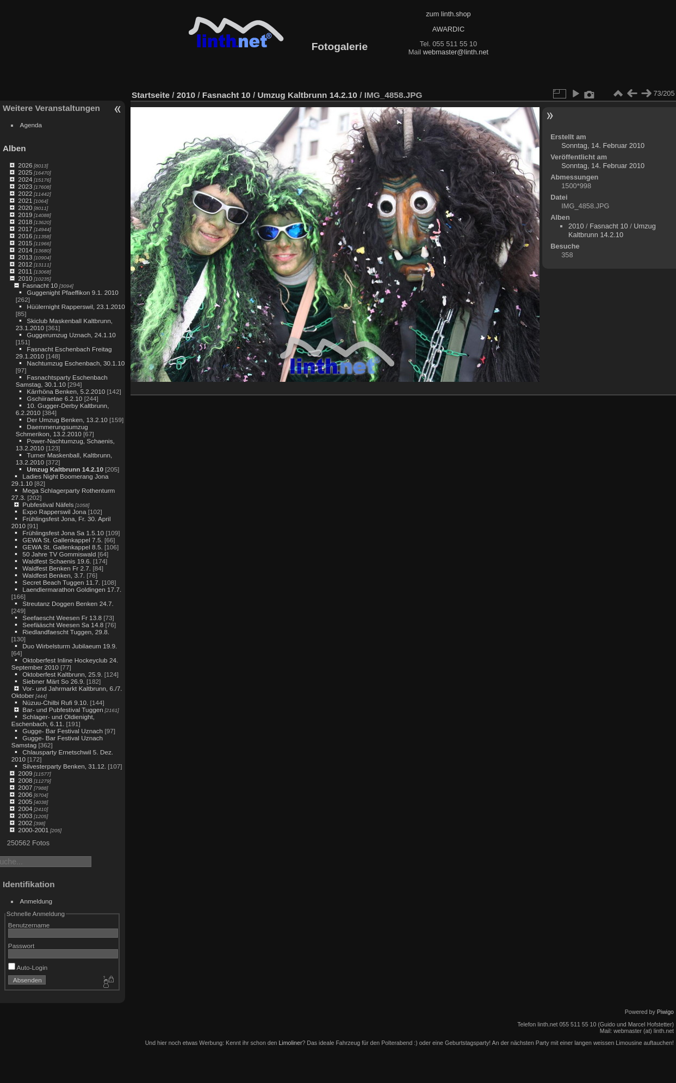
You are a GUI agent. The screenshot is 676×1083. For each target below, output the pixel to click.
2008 (25, 780)
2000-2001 (33, 829)
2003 (25, 815)
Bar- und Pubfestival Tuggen (62, 709)
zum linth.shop (448, 14)
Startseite (151, 95)
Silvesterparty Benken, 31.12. (64, 766)
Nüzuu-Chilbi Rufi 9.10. (55, 702)
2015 (25, 242)
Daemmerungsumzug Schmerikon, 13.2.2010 (52, 430)
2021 (25, 200)
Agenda (31, 124)
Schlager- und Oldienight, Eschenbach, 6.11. (53, 720)
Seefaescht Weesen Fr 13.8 (62, 617)
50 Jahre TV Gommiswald (59, 554)
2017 (25, 228)
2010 (25, 278)
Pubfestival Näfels (47, 504)
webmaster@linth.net (455, 52)
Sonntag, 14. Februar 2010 (602, 145)
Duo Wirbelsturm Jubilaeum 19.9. (69, 645)
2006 (25, 794)
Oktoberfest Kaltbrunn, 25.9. (62, 674)
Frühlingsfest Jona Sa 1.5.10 (63, 532)
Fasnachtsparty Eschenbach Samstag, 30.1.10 (62, 381)
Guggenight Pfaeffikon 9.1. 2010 (73, 292)
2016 (25, 235)
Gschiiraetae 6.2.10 (54, 398)
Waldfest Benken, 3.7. (53, 575)
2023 (25, 186)
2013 (25, 257)
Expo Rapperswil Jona (54, 511)
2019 (25, 214)
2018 (25, 221)
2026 (25, 165)
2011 (25, 271)
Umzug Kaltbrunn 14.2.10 (65, 469)
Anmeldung (36, 901)
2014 (25, 249)
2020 (25, 207)
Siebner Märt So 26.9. (53, 681)
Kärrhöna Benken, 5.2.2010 (66, 391)
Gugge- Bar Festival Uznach (62, 730)
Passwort (21, 945)
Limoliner (290, 1042)
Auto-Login (28, 967)
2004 (25, 808)
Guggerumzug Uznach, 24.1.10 (71, 334)
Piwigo (665, 1011)
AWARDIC (448, 29)
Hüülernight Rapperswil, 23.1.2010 (76, 306)
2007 (25, 787)
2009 (25, 773)
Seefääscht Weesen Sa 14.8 (62, 624)
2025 (25, 172)
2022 (25, 193)
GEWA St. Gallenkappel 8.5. (62, 546)
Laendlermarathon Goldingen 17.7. (71, 589)
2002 (25, 822)
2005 (25, 801)
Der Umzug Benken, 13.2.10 (67, 419)
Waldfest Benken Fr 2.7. (56, 568)
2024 (25, 179)
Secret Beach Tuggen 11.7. (61, 582)
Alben (14, 148)
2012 (25, 264)
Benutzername (29, 925)
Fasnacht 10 (40, 285)
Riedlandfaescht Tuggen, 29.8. (65, 631)
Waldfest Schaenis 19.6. (56, 561)
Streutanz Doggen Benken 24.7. (67, 603)
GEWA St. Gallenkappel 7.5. (62, 539)
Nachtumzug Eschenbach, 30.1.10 (76, 363)
